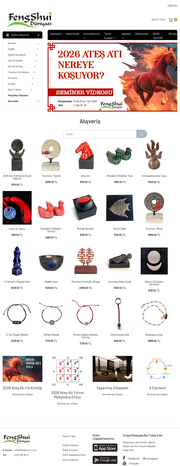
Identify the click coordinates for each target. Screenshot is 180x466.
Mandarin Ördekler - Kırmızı (15, 220)
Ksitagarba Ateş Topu (135, 172)
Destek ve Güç (21, 67)
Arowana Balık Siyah (45, 267)
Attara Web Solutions (87, 457)
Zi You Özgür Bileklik (105, 267)
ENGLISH (172, 5)
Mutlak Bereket (45, 219)
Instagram (150, 436)
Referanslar (142, 34)
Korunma (21, 78)
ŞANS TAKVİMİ (158, 36)
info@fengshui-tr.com (26, 427)
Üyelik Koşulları (70, 428)
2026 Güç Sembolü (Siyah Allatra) (14, 172)
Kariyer (20, 84)
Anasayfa (55, 34)
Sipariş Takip (70, 414)
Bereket (23, 43)
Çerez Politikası (71, 439)
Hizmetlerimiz (91, 36)
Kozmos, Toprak (45, 171)
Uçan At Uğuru (165, 171)
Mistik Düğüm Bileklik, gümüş (165, 268)
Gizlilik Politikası (71, 423)
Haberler (126, 36)
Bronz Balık (75, 219)
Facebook (131, 436)
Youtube (131, 441)
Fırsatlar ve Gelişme (21, 72)
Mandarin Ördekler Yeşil (105, 172)
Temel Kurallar (110, 36)
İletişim (173, 34)
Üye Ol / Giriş (157, 19)
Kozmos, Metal (105, 219)
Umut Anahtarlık (15, 315)
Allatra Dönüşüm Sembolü (75, 268)
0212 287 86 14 (22, 432)
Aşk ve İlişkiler (22, 61)
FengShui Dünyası (31, 457)
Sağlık (23, 49)
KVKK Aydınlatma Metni (75, 434)
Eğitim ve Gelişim (22, 55)
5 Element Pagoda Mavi (135, 220)
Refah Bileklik (135, 267)
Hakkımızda (72, 34)
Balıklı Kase (165, 219)
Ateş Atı (74, 171)
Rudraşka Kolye (45, 315)
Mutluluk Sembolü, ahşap (15, 268)
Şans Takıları (20, 90)
